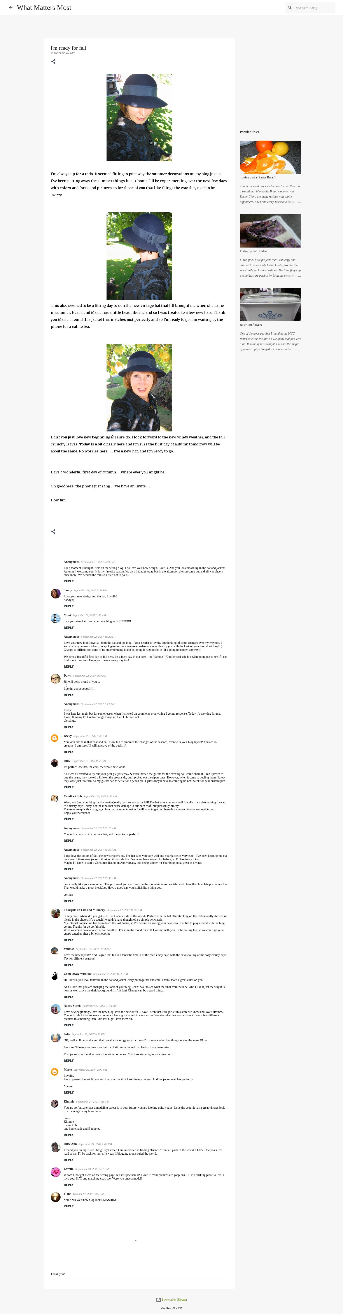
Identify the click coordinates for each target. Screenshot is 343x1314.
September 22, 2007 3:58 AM (89, 615)
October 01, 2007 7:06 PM (88, 1193)
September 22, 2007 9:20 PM (88, 1034)
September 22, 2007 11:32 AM (124, 910)
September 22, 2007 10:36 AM (98, 849)
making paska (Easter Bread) (257, 177)
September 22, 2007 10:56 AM (98, 878)
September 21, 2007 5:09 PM (98, 562)
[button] (53, 62)
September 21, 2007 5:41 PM (90, 590)
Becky (68, 736)
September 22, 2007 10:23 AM (98, 828)
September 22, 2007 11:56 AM (100, 1005)
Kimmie (69, 1101)
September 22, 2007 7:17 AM (97, 704)
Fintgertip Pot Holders (253, 251)
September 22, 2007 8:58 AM (89, 761)
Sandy (68, 590)
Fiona (67, 1193)
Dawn (68, 675)
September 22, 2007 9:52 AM (100, 796)
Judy (67, 761)
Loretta (69, 1169)
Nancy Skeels (72, 1005)
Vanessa (69, 949)
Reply (69, 581)
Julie (67, 1034)
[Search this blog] (312, 7)
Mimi (67, 615)
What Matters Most (44, 7)
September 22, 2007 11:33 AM (93, 949)
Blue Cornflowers (251, 324)
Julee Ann (70, 1144)
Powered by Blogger (171, 1299)
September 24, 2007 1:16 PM (93, 1101)
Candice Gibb (73, 796)
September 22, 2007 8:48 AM (90, 736)
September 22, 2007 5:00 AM (90, 675)
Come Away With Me (78, 973)
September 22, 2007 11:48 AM (110, 973)
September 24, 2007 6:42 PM (92, 1169)
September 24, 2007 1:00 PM (90, 1069)
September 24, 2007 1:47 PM (95, 1144)
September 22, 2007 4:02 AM (97, 636)
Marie (68, 1069)
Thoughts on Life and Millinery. (85, 910)
